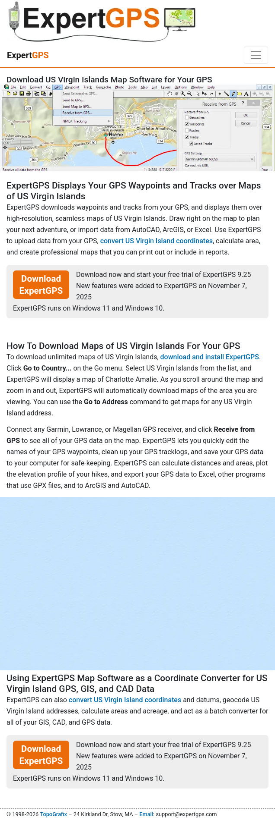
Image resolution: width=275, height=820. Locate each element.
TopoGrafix (53, 814)
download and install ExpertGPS (209, 357)
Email (146, 814)
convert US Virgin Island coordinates (156, 241)
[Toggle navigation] (256, 55)
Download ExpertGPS (41, 284)
